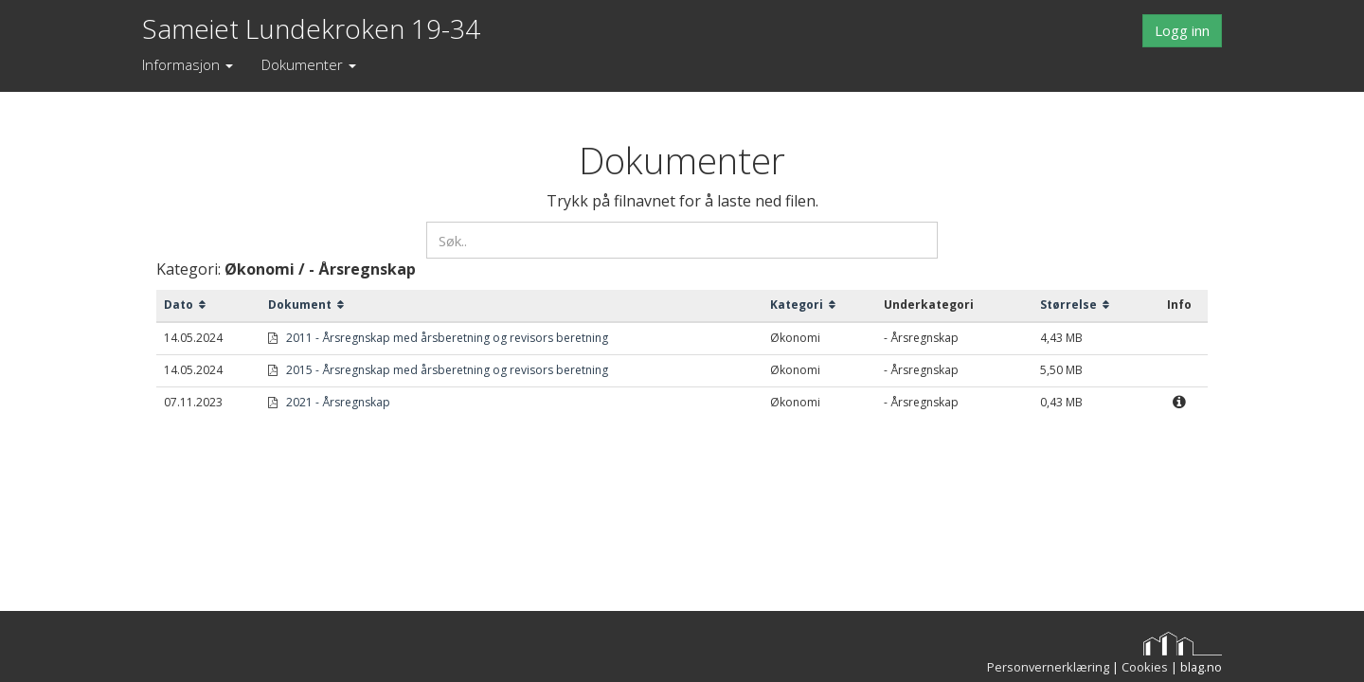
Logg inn (1182, 30)
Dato (185, 304)
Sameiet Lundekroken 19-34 (311, 24)
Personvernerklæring (1048, 666)
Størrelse (1074, 304)
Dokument (306, 304)
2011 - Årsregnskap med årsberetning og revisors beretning (447, 338)
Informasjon (187, 64)
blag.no (1201, 666)
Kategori (802, 304)
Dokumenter (308, 64)
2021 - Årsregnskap (338, 402)
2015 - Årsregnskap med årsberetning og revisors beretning (447, 370)
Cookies (1145, 666)
